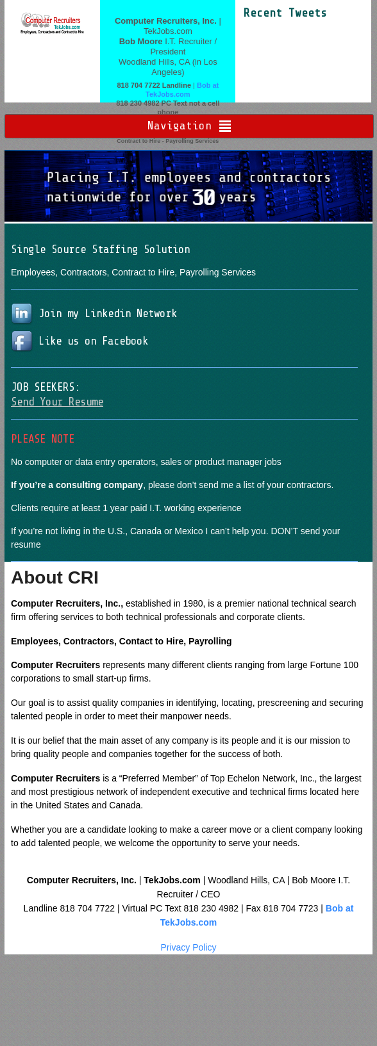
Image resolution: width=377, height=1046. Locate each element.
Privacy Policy (188, 947)
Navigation (179, 125)
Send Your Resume (57, 401)
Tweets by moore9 (280, 27)
